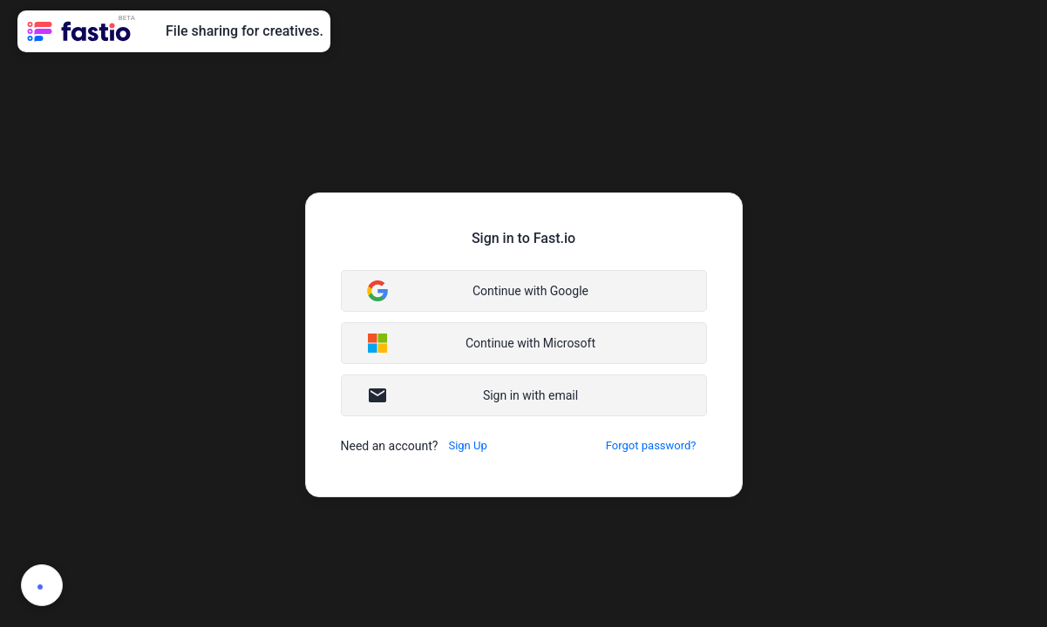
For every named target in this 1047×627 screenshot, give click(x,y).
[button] (524, 291)
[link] (80, 31)
